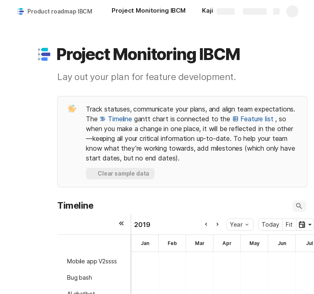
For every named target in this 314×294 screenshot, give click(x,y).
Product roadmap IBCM (59, 11)
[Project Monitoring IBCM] (148, 11)
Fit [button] (289, 224)
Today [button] (270, 224)
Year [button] (239, 224)
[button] (43, 54)
